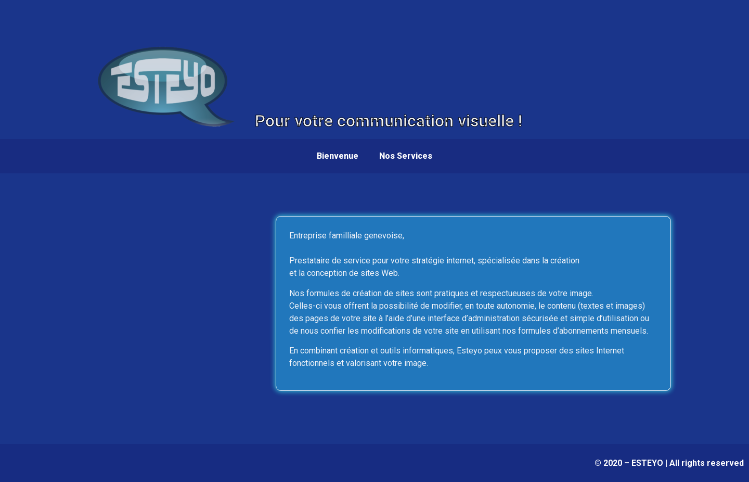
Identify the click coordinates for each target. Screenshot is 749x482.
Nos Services (405, 156)
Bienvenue (337, 156)
